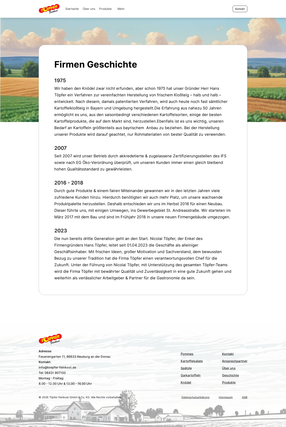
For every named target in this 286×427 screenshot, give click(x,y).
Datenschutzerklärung (195, 397)
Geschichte (230, 375)
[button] (121, 9)
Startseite (72, 9)
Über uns (89, 9)
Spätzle (186, 368)
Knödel (186, 382)
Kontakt (228, 354)
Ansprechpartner (234, 361)
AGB (244, 397)
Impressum (226, 397)
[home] (51, 9)
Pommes (187, 354)
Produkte (105, 9)
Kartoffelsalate (192, 361)
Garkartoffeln (191, 375)
